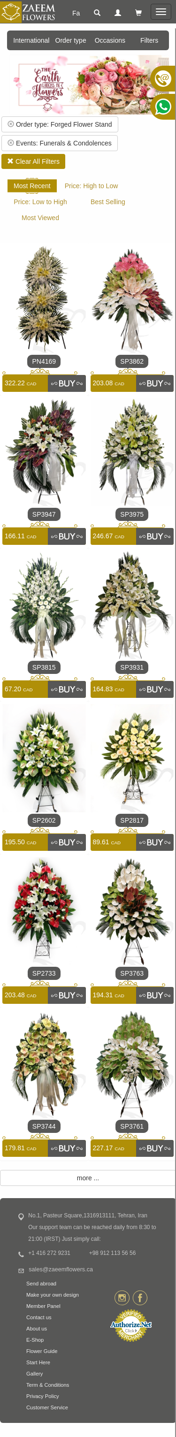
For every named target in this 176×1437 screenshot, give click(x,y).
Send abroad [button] (41, 1283)
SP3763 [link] (132, 973)
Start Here (38, 1362)
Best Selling (108, 202)
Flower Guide (42, 1351)
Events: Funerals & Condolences (60, 143)
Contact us (38, 1317)
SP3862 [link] (132, 361)
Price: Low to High (40, 202)
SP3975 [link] (132, 514)
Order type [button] (70, 40)
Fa (76, 13)
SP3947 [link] (44, 514)
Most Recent (32, 186)
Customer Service (47, 1407)
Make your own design (52, 1295)
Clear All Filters (33, 161)
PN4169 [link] (44, 361)
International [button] (31, 40)
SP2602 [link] (44, 820)
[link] (66, 383)
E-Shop (35, 1340)
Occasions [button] (110, 40)
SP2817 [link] (132, 820)
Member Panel (43, 1306)
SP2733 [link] (44, 973)
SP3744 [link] (44, 1126)
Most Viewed (40, 218)
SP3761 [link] (132, 1126)
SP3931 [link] (132, 667)
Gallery (34, 1373)
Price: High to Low (91, 186)
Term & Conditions (47, 1385)
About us (36, 1328)
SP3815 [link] (44, 667)
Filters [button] (149, 40)
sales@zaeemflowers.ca (61, 1269)
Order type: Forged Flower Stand (60, 124)
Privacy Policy (42, 1396)
